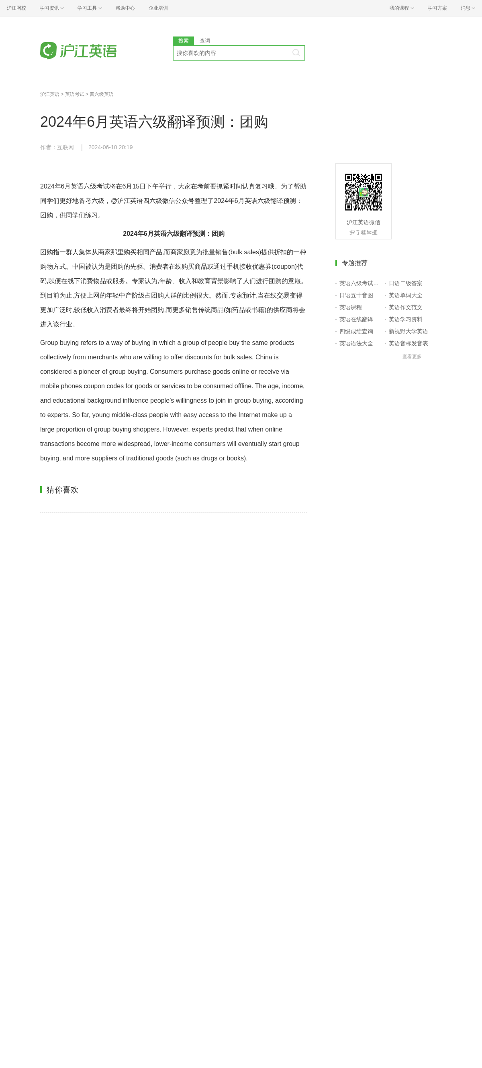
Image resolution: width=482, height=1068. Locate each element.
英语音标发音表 (408, 343)
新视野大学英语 (408, 331)
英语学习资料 (406, 319)
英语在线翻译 (356, 319)
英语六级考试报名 (360, 283)
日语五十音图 (356, 295)
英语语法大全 (356, 343)
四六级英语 (102, 94)
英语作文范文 (406, 307)
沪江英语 (49, 94)
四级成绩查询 (356, 331)
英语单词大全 (406, 295)
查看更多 (412, 356)
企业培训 (158, 8)
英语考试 (74, 94)
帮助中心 (125, 8)
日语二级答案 (406, 283)
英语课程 (350, 307)
